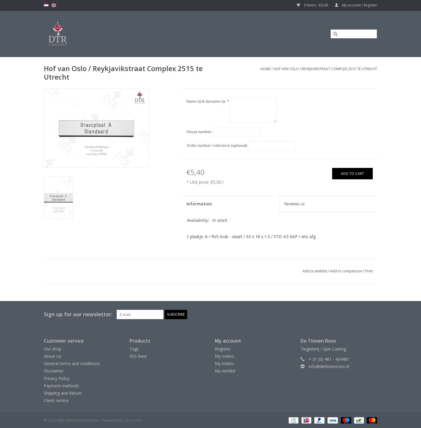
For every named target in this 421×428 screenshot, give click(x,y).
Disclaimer (54, 371)
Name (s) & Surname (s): (208, 101)
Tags (134, 349)
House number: (199, 131)
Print (369, 271)
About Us (52, 356)
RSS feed (138, 356)
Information (199, 204)
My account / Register (356, 5)
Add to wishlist (315, 271)
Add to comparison (346, 271)
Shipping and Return (63, 393)
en (53, 5)
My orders (224, 356)
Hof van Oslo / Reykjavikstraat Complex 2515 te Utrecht (325, 68)
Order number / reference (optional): (217, 145)
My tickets (224, 363)
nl (46, 5)
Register (222, 349)
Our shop (52, 349)
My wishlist (225, 371)
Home (265, 68)
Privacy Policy (57, 378)
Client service (56, 400)
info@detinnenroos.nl (329, 366)
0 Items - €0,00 (313, 5)
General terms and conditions (72, 363)
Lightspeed (132, 420)
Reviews (294, 204)
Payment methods (61, 386)
